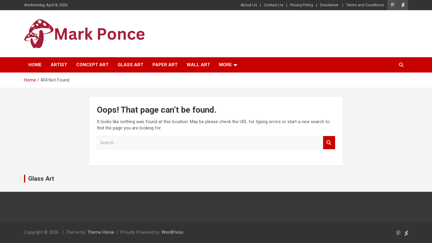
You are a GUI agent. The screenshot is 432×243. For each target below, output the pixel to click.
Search (329, 143)
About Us (249, 5)
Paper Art (165, 64)
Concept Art (92, 64)
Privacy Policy (301, 5)
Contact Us (273, 5)
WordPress (172, 232)
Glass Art (130, 64)
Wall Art (198, 64)
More (225, 64)
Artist (59, 64)
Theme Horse (100, 232)
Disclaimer (329, 5)
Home (35, 64)
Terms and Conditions (365, 5)
